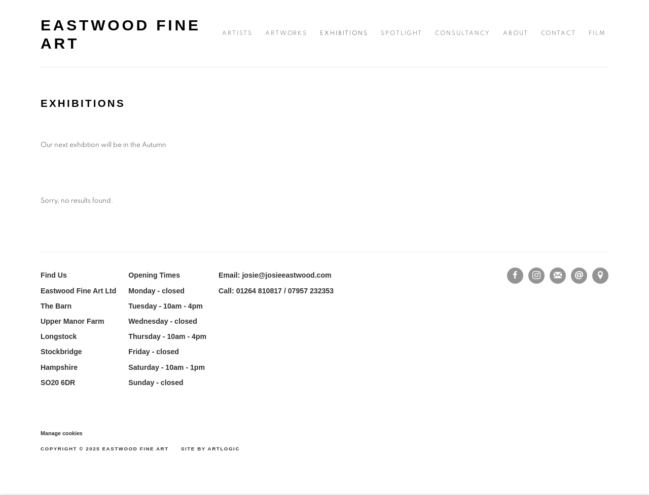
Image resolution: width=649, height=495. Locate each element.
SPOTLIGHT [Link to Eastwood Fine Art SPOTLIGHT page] (402, 33)
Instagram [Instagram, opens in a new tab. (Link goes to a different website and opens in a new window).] (536, 276)
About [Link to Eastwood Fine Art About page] (515, 33)
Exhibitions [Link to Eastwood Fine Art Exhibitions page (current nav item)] (344, 33)
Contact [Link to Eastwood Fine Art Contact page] (558, 33)
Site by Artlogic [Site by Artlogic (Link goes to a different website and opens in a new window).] (210, 448)
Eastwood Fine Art (121, 34)
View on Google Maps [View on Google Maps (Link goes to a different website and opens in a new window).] (600, 276)
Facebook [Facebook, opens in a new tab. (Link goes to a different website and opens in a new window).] (515, 276)
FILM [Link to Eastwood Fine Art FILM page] (597, 33)
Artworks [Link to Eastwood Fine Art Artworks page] (286, 33)
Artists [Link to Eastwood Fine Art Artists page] (237, 33)
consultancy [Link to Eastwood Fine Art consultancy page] (462, 33)
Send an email (579, 276)
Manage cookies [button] (62, 433)
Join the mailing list (558, 276)
